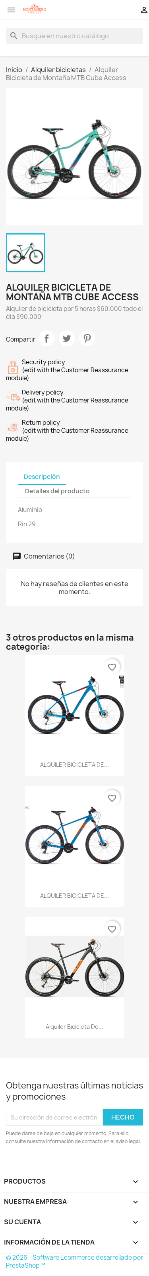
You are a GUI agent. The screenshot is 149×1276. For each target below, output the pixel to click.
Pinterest (87, 338)
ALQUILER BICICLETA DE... (74, 764)
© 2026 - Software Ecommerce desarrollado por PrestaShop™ (74, 1261)
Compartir (46, 338)
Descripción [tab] (42, 477)
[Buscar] (74, 36)
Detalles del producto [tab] (57, 491)
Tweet (67, 338)
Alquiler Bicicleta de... (74, 1026)
